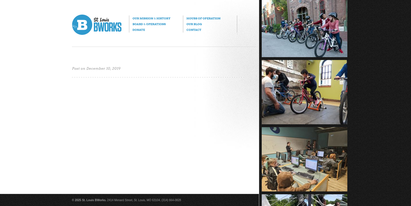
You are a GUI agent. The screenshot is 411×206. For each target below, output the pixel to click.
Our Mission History (151, 18)
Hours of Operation (203, 18)
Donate (138, 29)
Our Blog (194, 24)
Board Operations (149, 24)
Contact (193, 29)
